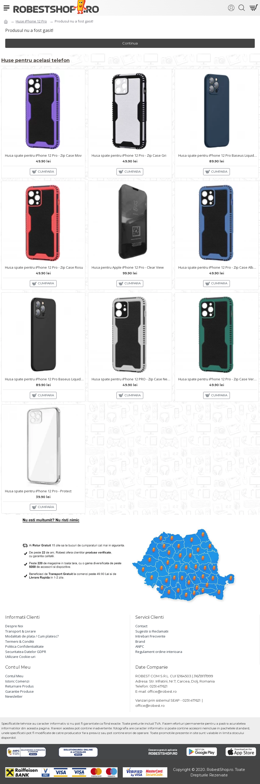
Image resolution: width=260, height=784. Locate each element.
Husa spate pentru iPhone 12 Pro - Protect (38, 491)
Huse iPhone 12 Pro (31, 21)
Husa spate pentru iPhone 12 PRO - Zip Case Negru (131, 379)
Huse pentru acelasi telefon (35, 60)
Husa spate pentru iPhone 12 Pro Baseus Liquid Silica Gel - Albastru (217, 155)
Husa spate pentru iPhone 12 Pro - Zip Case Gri (129, 155)
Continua (130, 43)
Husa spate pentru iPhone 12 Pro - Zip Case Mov (43, 155)
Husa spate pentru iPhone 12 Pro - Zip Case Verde (217, 379)
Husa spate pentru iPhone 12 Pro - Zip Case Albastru (217, 267)
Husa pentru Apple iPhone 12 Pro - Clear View (128, 267)
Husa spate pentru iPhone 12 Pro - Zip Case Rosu (44, 267)
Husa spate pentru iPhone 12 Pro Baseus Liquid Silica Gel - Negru (44, 379)
